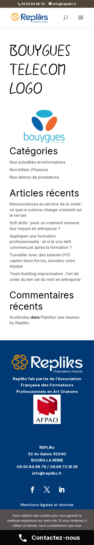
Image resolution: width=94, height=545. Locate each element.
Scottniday (20, 317)
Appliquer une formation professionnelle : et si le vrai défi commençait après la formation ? (41, 242)
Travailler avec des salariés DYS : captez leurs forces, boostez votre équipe (42, 260)
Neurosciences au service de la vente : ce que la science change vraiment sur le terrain (46, 209)
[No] (87, 527)
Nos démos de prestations (34, 177)
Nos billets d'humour (29, 169)
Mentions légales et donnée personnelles (47, 507)
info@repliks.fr (47, 473)
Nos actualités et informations (37, 162)
